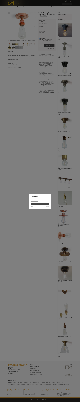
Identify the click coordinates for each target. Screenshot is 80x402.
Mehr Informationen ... (34, 201)
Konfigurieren (47, 206)
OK (40, 203)
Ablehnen (32, 206)
